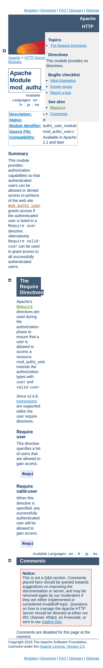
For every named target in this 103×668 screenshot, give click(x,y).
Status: (15, 120)
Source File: (20, 131)
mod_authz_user (24, 206)
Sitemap (92, 10)
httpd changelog (63, 80)
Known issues (61, 86)
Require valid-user (26, 489)
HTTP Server (34, 58)
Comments (59, 114)
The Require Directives (68, 45)
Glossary (76, 10)
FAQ (62, 10)
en (35, 100)
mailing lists (52, 622)
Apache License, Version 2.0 (62, 646)
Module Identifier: (25, 126)
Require (57, 108)
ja (28, 105)
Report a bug (60, 93)
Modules (30, 10)
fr (21, 105)
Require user (24, 434)
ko (37, 105)
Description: (20, 114)
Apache (14, 58)
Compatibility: (22, 137)
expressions (26, 401)
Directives (48, 10)
